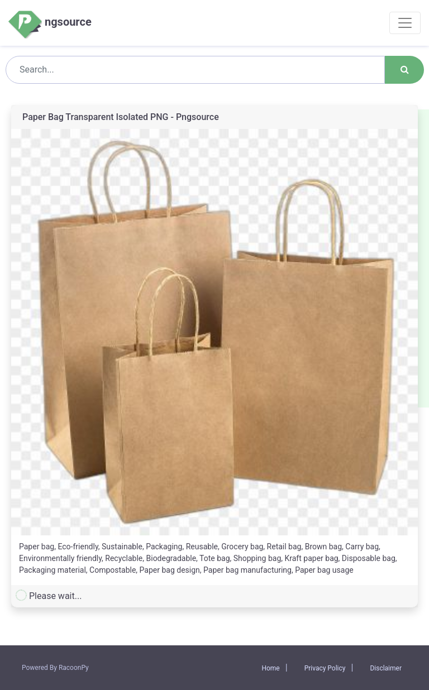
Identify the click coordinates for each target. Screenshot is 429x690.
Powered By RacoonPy (55, 668)
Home (270, 668)
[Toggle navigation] (405, 23)
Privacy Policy (325, 668)
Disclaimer (386, 668)
